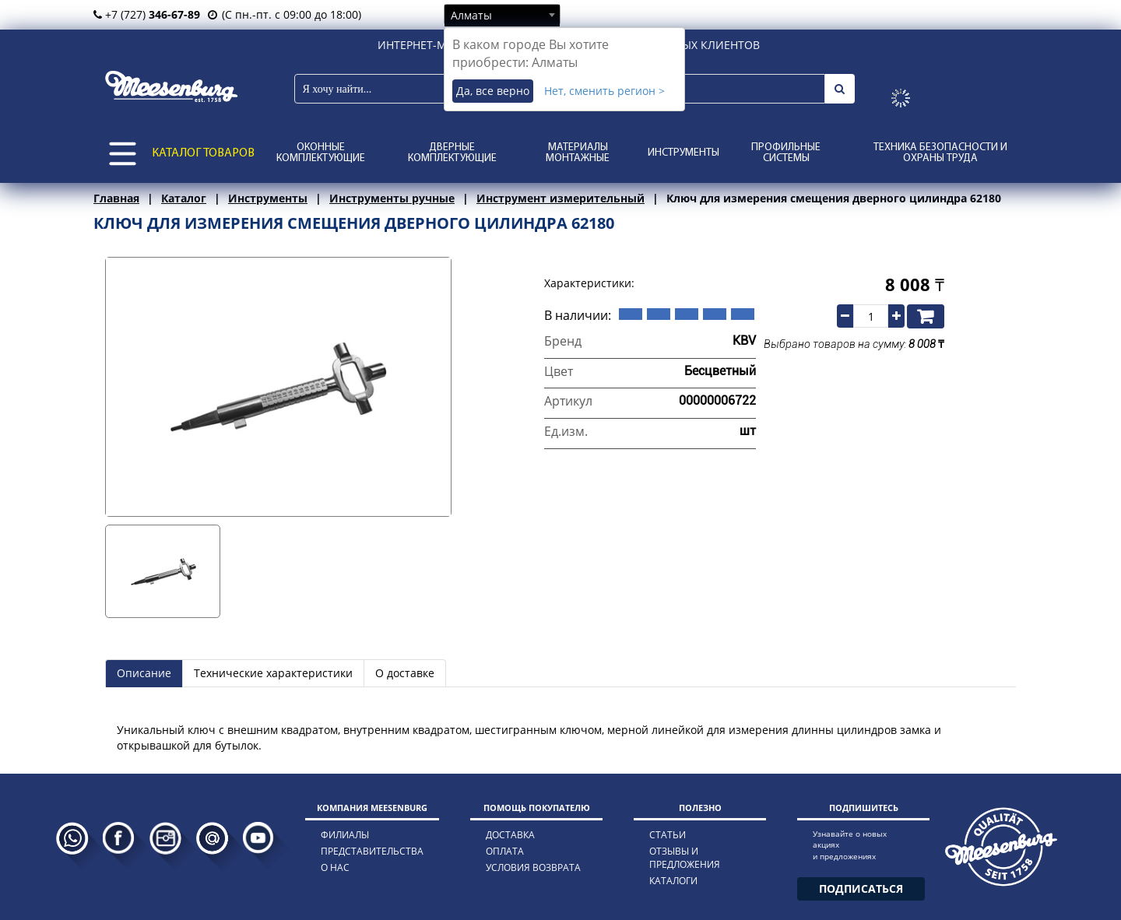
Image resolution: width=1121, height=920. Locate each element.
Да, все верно (492, 90)
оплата (505, 851)
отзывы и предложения (684, 858)
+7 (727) (146, 14)
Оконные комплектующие (320, 153)
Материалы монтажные (578, 153)
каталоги (673, 880)
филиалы (345, 834)
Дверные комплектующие (452, 153)
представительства (372, 851)
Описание (144, 672)
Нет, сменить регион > (604, 90)
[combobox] (502, 15)
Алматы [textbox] (471, 15)
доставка (510, 834)
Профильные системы (786, 153)
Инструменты (683, 153)
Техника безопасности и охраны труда (940, 153)
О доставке (404, 672)
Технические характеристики (273, 672)
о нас (335, 867)
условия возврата (533, 867)
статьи (667, 834)
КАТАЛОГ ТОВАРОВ (203, 153)
